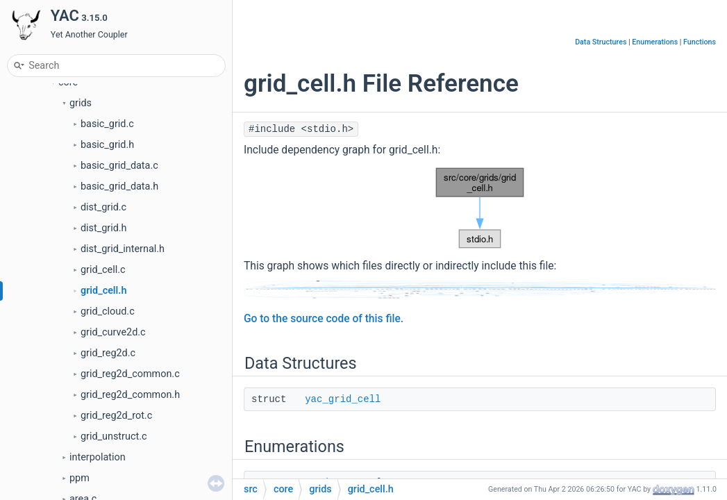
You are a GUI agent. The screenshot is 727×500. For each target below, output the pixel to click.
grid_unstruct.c (114, 436)
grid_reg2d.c (108, 353)
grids (80, 103)
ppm (79, 478)
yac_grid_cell (343, 399)
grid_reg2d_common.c (130, 374)
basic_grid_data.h (119, 186)
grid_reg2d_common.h (130, 395)
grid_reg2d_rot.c (116, 416)
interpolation (97, 457)
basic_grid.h (107, 145)
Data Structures (600, 42)
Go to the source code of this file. (323, 318)
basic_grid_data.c (119, 166)
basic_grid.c (107, 124)
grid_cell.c (103, 270)
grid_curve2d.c (113, 332)
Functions (699, 42)
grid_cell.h (103, 291)
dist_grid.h (104, 228)
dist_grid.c (103, 207)
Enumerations (655, 42)
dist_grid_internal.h (123, 249)
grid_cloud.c (108, 311)
